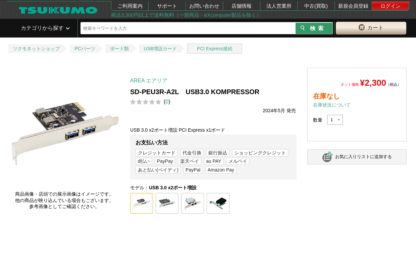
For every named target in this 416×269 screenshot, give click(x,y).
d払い (144, 161)
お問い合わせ (204, 6)
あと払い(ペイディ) (158, 170)
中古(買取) (316, 6)
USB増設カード (160, 48)
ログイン (390, 6)
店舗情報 (241, 6)
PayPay (165, 161)
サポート (167, 6)
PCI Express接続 (214, 48)
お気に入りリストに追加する (363, 156)
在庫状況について (332, 105)
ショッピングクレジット (260, 152)
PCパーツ (84, 48)
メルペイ (237, 161)
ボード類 (119, 48)
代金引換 (192, 152)
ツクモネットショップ (36, 48)
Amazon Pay (221, 170)
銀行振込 (217, 152)
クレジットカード (156, 152)
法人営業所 (279, 6)
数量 (317, 120)
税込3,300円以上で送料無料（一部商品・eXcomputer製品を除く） (186, 15)
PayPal (193, 170)
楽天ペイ (189, 161)
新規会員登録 (353, 6)
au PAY (213, 161)
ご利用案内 (130, 6)
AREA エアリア (148, 80)
